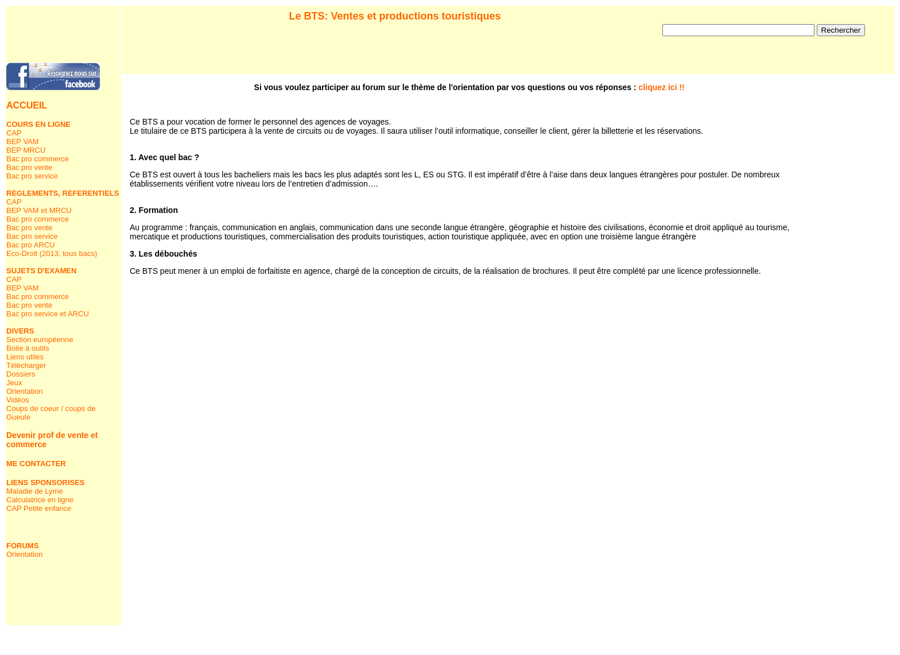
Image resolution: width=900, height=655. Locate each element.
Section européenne (39, 339)
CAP (14, 133)
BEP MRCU (25, 150)
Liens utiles (25, 356)
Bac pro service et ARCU (47, 313)
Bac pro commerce (37, 158)
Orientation (24, 391)
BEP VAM (22, 141)
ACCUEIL (26, 105)
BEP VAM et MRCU (39, 210)
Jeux (14, 382)
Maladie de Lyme (34, 491)
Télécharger (26, 365)
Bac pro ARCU (30, 245)
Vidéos (17, 400)
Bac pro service (32, 176)
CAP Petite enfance (38, 508)
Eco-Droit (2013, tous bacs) (51, 253)
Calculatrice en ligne (39, 499)
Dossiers (21, 374)
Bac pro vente (29, 167)
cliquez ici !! (662, 87)
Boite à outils (27, 348)
